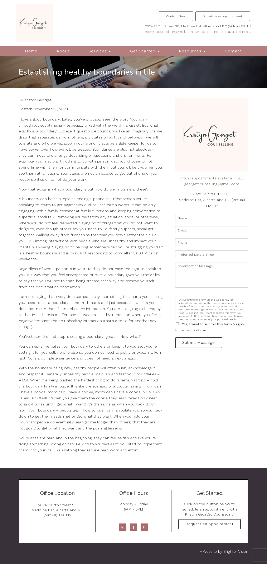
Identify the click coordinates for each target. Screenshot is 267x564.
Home (31, 51)
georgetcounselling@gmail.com (169, 32)
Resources (190, 51)
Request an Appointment (210, 524)
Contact (233, 51)
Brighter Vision (235, 551)
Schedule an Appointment (222, 16)
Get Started (143, 51)
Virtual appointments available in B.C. (223, 32)
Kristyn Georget (37, 100)
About (63, 51)
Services (97, 51)
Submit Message (199, 342)
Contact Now (175, 16)
